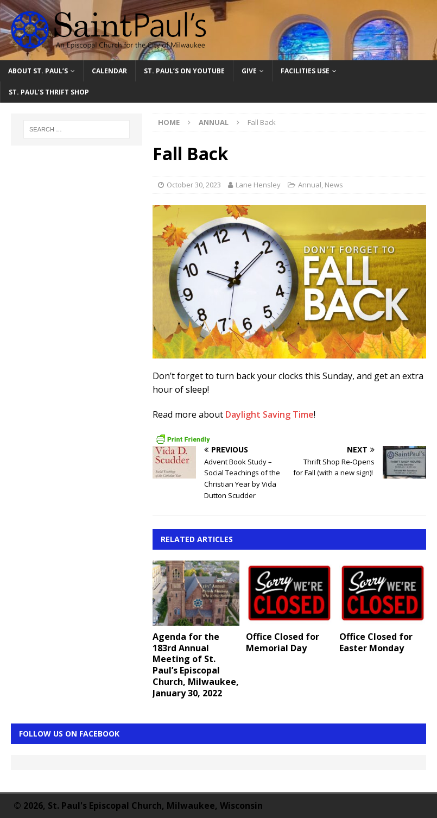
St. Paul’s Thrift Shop (49, 92)
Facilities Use (305, 70)
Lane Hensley (258, 185)
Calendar (109, 70)
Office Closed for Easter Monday (376, 642)
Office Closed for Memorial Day (282, 642)
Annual (309, 185)
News (334, 185)
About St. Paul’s (38, 70)
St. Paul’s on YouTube (184, 70)
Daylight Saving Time (269, 414)
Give (249, 70)
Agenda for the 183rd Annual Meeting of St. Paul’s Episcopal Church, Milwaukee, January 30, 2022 (196, 665)
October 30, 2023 (194, 185)
